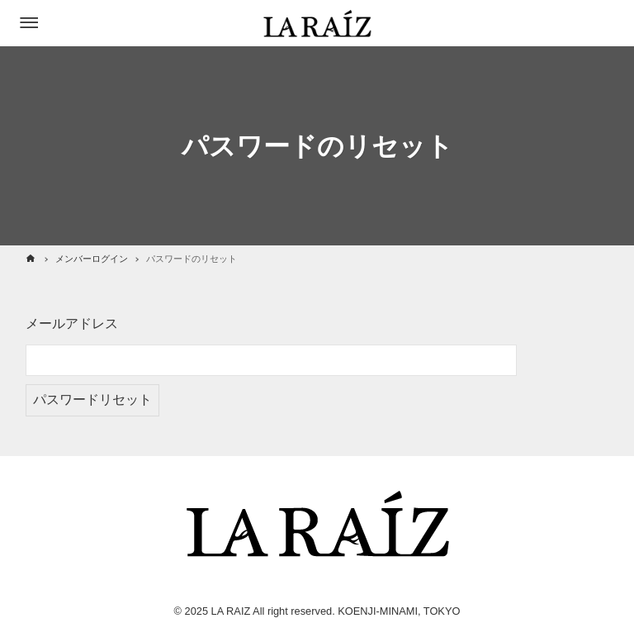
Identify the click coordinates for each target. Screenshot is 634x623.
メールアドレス (72, 323)
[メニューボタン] (28, 23)
